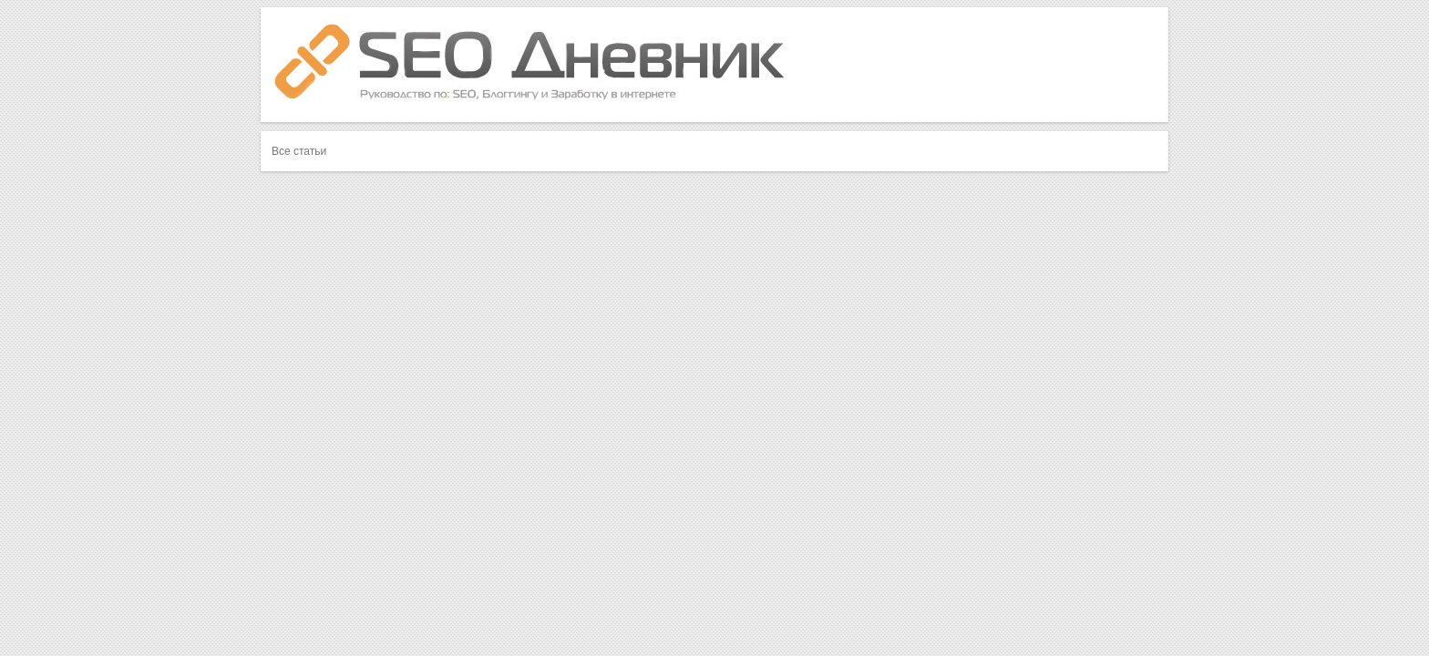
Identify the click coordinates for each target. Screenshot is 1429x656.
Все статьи (299, 151)
